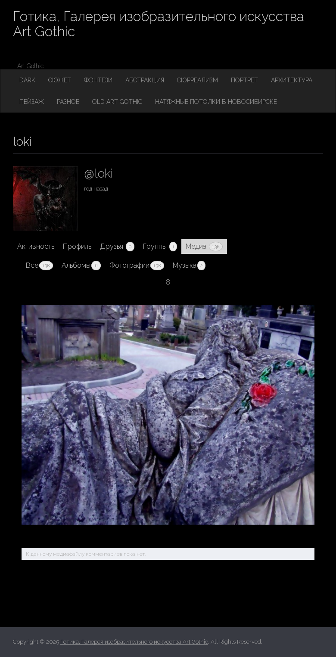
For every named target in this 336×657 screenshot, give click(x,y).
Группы (160, 246)
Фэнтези (98, 80)
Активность (35, 246)
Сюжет (59, 80)
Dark (27, 80)
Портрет (244, 80)
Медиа (204, 246)
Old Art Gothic (117, 101)
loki (22, 142)
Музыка (189, 265)
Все (39, 265)
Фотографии (136, 265)
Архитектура (291, 80)
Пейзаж (31, 101)
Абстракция (144, 80)
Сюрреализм (197, 80)
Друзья (117, 246)
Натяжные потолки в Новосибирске (216, 101)
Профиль (77, 246)
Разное (68, 101)
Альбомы (81, 265)
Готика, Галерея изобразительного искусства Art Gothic (158, 23)
